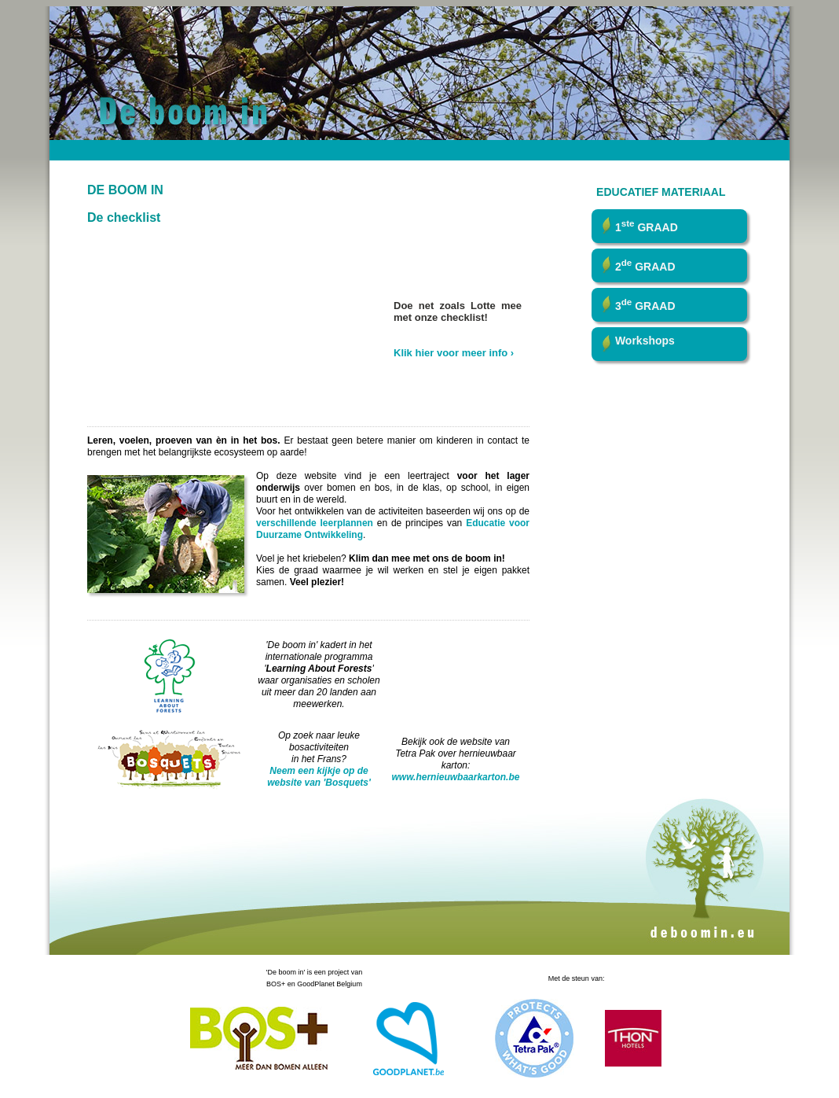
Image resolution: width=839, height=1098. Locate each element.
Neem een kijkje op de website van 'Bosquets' (319, 776)
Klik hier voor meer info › (454, 353)
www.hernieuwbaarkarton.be (456, 777)
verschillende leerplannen (314, 523)
